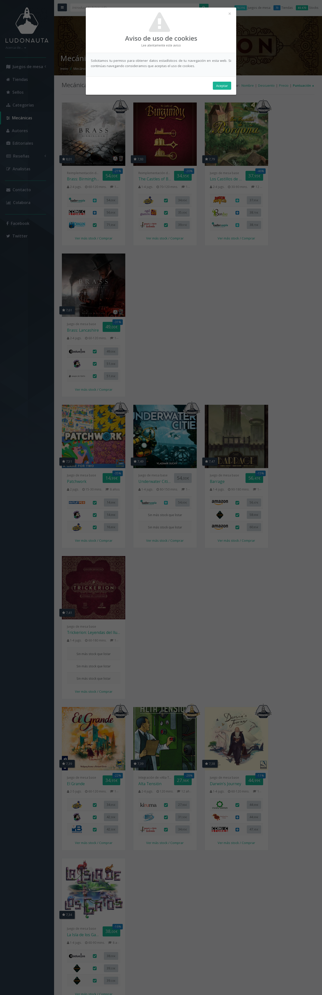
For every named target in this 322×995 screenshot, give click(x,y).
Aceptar (222, 85)
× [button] (315, 6)
